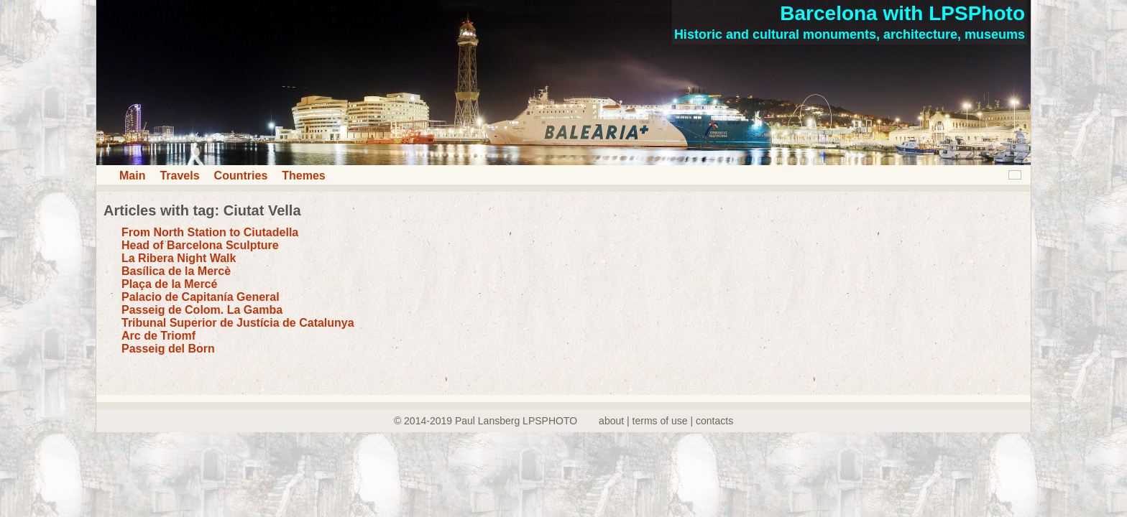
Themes (303, 175)
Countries (241, 175)
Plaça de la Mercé (169, 284)
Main (132, 175)
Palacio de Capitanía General (200, 297)
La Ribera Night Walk (178, 258)
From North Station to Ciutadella (209, 232)
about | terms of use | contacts (666, 421)
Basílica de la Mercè (176, 271)
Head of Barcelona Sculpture (200, 245)
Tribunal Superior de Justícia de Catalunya (237, 323)
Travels (179, 175)
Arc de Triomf (158, 336)
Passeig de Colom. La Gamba (201, 310)
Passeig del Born (168, 349)
